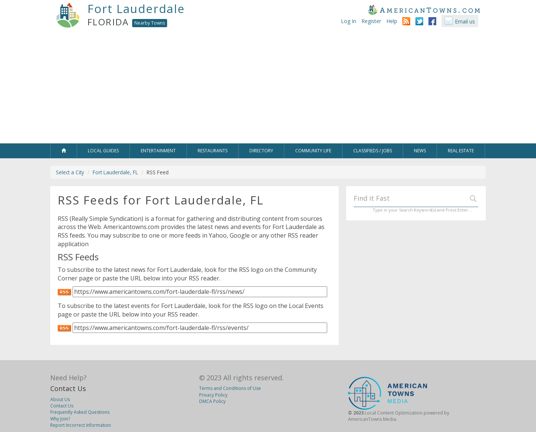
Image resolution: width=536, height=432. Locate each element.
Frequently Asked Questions (79, 412)
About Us (60, 399)
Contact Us (68, 388)
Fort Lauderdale (136, 8)
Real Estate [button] (461, 150)
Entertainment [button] (158, 150)
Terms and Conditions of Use (230, 388)
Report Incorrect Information (80, 425)
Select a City (70, 172)
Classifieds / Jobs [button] (372, 150)
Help (391, 21)
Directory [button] (261, 150)
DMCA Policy (212, 401)
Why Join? (60, 419)
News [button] (420, 150)
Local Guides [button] (103, 150)
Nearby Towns (149, 23)
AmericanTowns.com (424, 9)
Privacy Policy (213, 395)
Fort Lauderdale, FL (115, 172)
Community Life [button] (313, 150)
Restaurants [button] (212, 150)
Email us (465, 21)
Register (371, 21)
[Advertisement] (268, 87)
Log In (348, 21)
